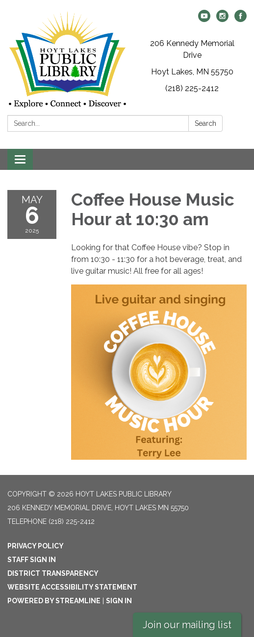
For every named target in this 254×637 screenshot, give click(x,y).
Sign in (119, 601)
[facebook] (240, 19)
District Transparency (53, 573)
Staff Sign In (31, 560)
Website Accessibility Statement (72, 587)
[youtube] (204, 19)
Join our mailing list (187, 625)
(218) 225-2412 (192, 88)
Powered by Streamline (54, 601)
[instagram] (222, 19)
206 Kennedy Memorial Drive (192, 49)
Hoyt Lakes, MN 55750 (192, 71)
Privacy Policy (35, 546)
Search (205, 123)
